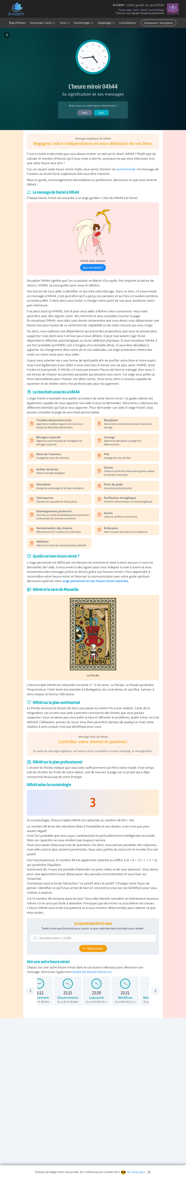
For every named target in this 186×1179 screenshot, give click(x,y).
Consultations (127, 22)
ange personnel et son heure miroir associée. (95, 581)
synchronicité (125, 169)
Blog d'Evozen (17, 22)
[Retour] (7, 35)
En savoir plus (136, 1172)
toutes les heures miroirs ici (91, 972)
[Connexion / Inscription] (159, 23)
